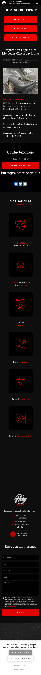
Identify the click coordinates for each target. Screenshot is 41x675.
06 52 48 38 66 (20, 20)
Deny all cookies (20, 659)
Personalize (20, 665)
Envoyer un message (20, 165)
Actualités (20, 60)
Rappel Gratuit (20, 38)
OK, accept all (20, 652)
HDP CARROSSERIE (20, 2)
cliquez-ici (12, 606)
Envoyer (20, 613)
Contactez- (20, 29)
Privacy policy (20, 670)
